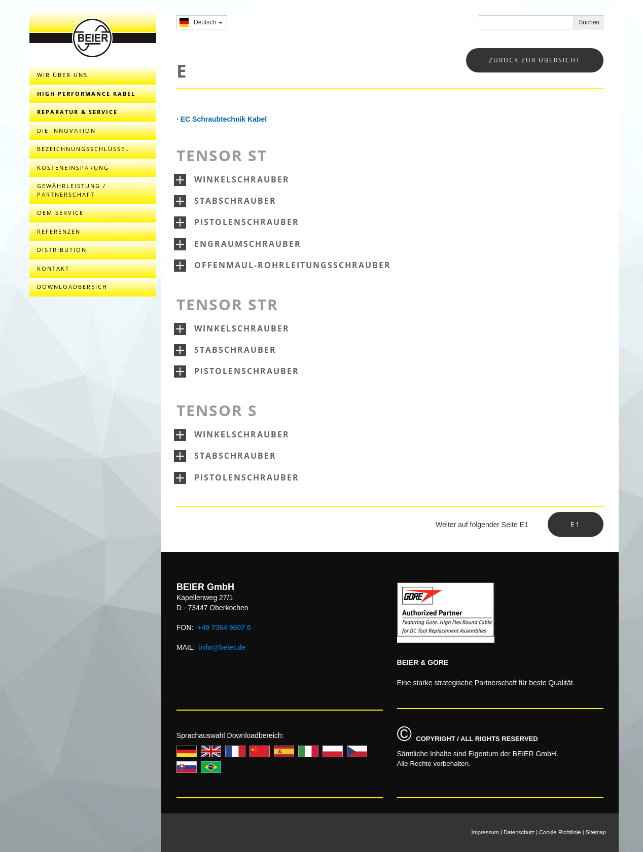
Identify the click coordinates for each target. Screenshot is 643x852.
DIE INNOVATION (66, 130)
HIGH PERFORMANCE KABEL (86, 93)
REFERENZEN (59, 231)
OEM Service (60, 212)
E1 (575, 524)
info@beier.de (222, 647)
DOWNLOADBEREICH (72, 286)
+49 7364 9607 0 (224, 627)
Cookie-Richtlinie (560, 832)
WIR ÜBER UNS (62, 75)
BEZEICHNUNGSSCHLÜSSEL (83, 149)
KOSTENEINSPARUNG (73, 167)
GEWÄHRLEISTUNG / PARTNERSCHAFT (71, 190)
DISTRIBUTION (62, 249)
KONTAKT (53, 268)
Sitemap (596, 832)
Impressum (485, 832)
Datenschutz (519, 832)
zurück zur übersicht (535, 60)
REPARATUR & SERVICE (77, 112)
